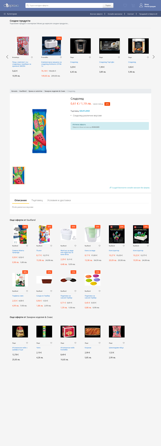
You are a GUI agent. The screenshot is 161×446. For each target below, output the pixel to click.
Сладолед (74, 62)
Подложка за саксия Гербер (66, 297)
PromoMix (44, 57)
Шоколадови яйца (116, 348)
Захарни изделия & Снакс (54, 91)
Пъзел (38, 251)
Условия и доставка (59, 200)
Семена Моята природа (18, 252)
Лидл (72, 57)
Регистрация (150, 6)
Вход (146, 4)
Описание (20, 200)
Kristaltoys (15, 57)
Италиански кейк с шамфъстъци (19, 349)
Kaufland (23, 91)
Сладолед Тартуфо (106, 62)
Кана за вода (90, 251)
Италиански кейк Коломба (67, 349)
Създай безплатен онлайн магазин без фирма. (130, 188)
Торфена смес (18, 296)
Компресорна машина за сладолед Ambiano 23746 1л (51, 64)
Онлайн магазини (115, 14)
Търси (107, 5)
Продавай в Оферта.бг (148, 14)
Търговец (37, 200)
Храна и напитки (35, 91)
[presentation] (7, 56)
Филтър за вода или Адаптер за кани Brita (67, 253)
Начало (14, 91)
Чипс (38, 348)
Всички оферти (96, 14)
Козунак (88, 348)
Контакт (131, 14)
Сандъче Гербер (43, 296)
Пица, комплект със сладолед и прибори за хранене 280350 (21, 64)
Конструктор (114, 251)
